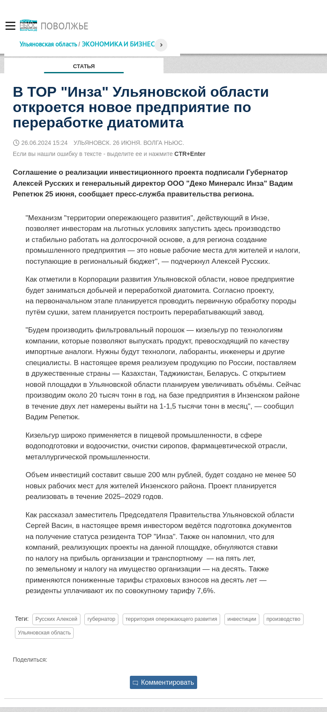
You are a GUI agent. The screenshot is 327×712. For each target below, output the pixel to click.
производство (284, 619)
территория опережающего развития (171, 619)
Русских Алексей (56, 619)
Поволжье (64, 26)
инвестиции (241, 619)
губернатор (101, 619)
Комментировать (163, 682)
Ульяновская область (48, 44)
